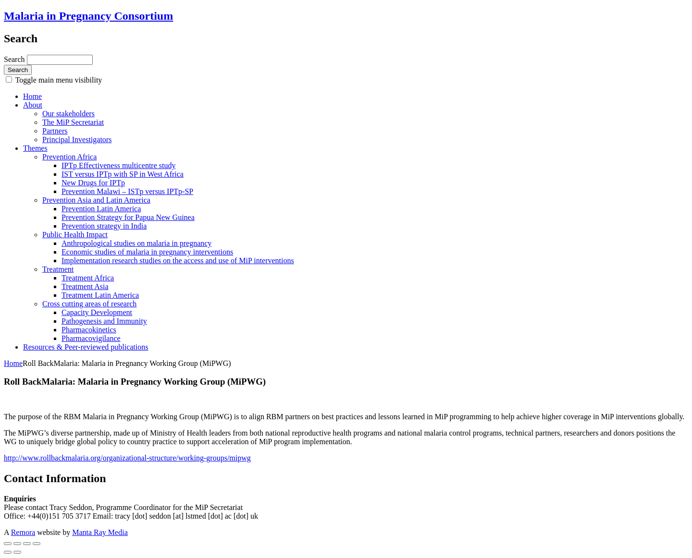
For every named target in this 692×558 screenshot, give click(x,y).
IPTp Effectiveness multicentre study (118, 165)
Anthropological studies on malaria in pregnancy (136, 243)
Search (15, 59)
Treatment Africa (88, 278)
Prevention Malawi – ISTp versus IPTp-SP (127, 191)
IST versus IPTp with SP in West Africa (123, 174)
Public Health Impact (75, 234)
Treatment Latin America (100, 295)
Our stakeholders (68, 113)
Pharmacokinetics (89, 330)
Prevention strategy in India (104, 226)
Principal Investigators (76, 139)
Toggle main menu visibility (57, 80)
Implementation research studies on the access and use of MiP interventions (178, 260)
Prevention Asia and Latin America (96, 200)
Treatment (58, 269)
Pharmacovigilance (91, 338)
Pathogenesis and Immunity (104, 321)
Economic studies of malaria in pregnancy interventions (147, 252)
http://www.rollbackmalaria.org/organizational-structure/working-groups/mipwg (127, 458)
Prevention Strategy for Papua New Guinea (128, 217)
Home (32, 96)
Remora (23, 532)
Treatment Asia (85, 286)
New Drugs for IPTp (93, 183)
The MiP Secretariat (73, 122)
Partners (54, 131)
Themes (35, 148)
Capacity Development (97, 312)
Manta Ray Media (100, 532)
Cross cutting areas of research (89, 304)
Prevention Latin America (101, 209)
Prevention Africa (69, 157)
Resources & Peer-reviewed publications (85, 347)
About (32, 105)
